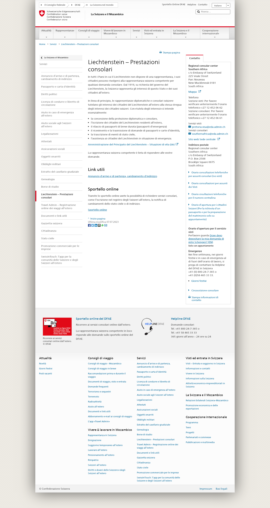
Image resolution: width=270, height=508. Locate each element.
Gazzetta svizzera (146, 457)
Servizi (136, 33)
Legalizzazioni (144, 400)
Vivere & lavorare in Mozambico (116, 33)
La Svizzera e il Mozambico (185, 33)
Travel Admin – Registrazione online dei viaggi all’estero (157, 446)
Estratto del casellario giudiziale (153, 424)
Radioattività (94, 401)
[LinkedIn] (96, 225)
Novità (42, 363)
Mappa (194, 91)
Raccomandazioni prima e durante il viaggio (107, 375)
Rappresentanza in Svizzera (102, 435)
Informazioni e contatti (198, 368)
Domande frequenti (98, 387)
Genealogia (143, 429)
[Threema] (99, 225)
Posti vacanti (45, 373)
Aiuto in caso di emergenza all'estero (156, 390)
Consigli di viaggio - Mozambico (104, 363)
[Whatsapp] (102, 225)
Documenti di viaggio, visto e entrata (107, 382)
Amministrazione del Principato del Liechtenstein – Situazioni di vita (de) (133, 144)
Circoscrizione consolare (205, 290)
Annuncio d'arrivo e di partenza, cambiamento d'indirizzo (122, 176)
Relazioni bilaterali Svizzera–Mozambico (207, 400)
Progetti (190, 432)
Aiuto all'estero (96, 406)
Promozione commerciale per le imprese (158, 472)
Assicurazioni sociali (147, 410)
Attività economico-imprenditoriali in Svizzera (205, 385)
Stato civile (142, 467)
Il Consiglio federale (54, 5)
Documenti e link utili (99, 411)
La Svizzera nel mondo (101, 5)
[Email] (105, 225)
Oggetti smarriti (145, 414)
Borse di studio (144, 434)
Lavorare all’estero (97, 450)
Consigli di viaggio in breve (102, 368)
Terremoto (93, 396)
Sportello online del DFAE (94, 318)
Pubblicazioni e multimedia (200, 442)
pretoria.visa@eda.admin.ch (208, 127)
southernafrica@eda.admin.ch (210, 133)
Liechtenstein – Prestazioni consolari (156, 439)
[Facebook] (89, 225)
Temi (188, 427)
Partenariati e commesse (198, 437)
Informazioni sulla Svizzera (200, 378)
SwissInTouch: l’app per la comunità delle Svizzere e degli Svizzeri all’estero (158, 479)
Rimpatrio (93, 460)
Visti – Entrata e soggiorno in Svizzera (205, 363)
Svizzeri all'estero (97, 465)
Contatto (193, 58)
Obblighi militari (145, 419)
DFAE (77, 5)
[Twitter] (93, 225)
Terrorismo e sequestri (99, 391)
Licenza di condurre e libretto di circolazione (153, 383)
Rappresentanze (65, 33)
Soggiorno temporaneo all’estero (105, 445)
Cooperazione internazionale (214, 33)
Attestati (141, 405)
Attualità (46, 33)
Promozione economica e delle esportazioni (202, 407)
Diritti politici (144, 377)
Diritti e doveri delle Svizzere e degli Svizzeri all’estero (106, 472)
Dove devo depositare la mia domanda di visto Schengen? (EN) (206, 239)
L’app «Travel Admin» (99, 421)
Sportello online (97, 209)
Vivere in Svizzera (195, 373)
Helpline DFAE (181, 318)
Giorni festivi (198, 281)
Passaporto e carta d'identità (151, 372)
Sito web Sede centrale (204, 139)
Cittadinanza (143, 462)
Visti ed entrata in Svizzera (156, 33)
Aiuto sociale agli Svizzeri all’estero (155, 395)
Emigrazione (94, 440)
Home (42, 44)
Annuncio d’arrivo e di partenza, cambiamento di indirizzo (153, 365)
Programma (192, 422)
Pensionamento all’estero (101, 455)
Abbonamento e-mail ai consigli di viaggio (110, 416)
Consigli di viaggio (88, 33)
